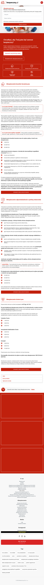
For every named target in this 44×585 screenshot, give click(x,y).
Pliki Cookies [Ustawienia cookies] (22, 490)
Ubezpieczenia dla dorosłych (22, 504)
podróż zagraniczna (30, 562)
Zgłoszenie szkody (7, 380)
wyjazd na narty (5, 566)
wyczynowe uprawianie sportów (29, 569)
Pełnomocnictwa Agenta (22, 497)
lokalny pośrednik (6, 572)
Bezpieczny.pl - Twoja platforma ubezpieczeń (9, 2)
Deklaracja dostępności (22, 530)
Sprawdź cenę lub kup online (13, 53)
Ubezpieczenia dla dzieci (22, 503)
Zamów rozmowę (23, 24)
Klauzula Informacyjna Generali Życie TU (22, 493)
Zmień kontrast (22, 532)
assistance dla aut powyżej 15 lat (18, 566)
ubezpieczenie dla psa (34, 556)
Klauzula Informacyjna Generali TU (22, 492)
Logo (22, 522)
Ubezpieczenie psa (22, 513)
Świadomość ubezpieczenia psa (14, 58)
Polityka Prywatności (22, 489)
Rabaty (33, 389)
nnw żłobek (12, 552)
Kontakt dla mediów (22, 523)
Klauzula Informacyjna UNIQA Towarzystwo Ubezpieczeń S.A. (22, 494)
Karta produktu (6, 378)
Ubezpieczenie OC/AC (22, 508)
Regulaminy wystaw (22, 488)
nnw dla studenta (6, 556)
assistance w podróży (22, 556)
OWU (4, 376)
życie (13, 556)
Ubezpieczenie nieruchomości (22, 512)
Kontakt (22, 482)
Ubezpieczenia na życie (22, 509)
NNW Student (22, 505)
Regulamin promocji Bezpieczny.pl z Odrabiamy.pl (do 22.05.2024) (22, 486)
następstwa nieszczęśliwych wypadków (11, 569)
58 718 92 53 (22, 541)
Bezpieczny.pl (22, 481)
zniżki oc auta (21, 562)
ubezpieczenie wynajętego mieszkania (30, 559)
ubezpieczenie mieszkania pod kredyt (10, 559)
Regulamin (22, 484)
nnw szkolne (5, 552)
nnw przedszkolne (21, 552)
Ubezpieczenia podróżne (22, 507)
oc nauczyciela (31, 552)
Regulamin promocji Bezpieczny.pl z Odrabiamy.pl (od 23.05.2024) (22, 485)
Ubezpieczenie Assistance (22, 511)
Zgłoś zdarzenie (22, 516)
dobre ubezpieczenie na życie (8, 562)
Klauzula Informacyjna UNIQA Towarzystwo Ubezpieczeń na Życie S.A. (22, 496)
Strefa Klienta (22, 515)
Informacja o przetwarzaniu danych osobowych (13, 21)
